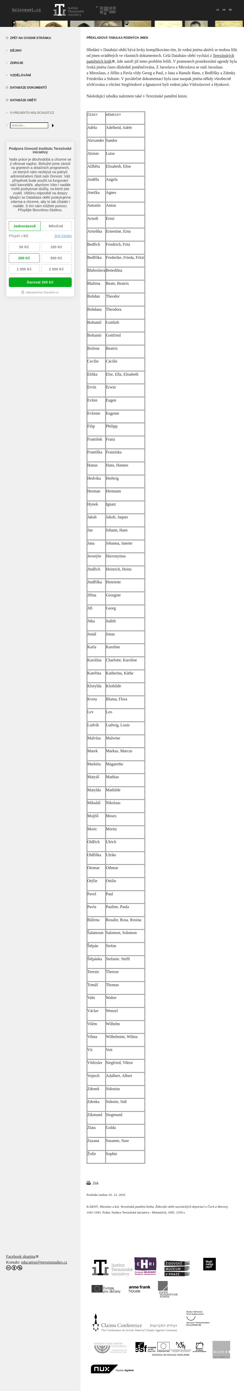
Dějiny (16, 50)
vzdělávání (20, 75)
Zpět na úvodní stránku (30, 38)
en (223, 9)
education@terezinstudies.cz (44, 1262)
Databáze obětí (23, 100)
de (230, 9)
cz (217, 9)
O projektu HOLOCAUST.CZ (32, 113)
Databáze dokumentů (28, 87)
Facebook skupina (20, 1256)
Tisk (93, 1183)
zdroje (16, 63)
